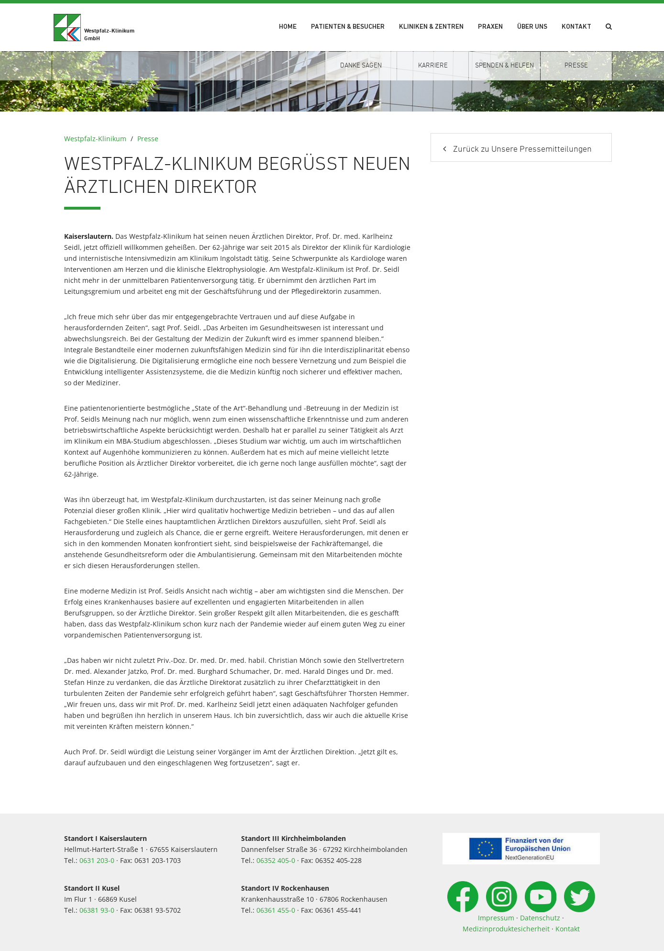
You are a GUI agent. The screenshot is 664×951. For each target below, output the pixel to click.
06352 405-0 (275, 860)
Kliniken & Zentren (431, 27)
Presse (147, 138)
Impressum (496, 917)
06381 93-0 (96, 910)
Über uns (532, 27)
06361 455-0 (275, 910)
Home (288, 27)
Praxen (490, 27)
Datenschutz (540, 917)
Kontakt (576, 27)
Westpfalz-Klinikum (95, 138)
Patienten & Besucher (348, 27)
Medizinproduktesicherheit (506, 928)
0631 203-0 (96, 860)
